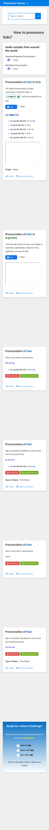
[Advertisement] (23, 206)
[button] (10, 176)
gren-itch (27, 745)
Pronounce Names (14, 3)
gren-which (28, 755)
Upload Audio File (29, 376)
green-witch (28, 750)
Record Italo (12, 376)
